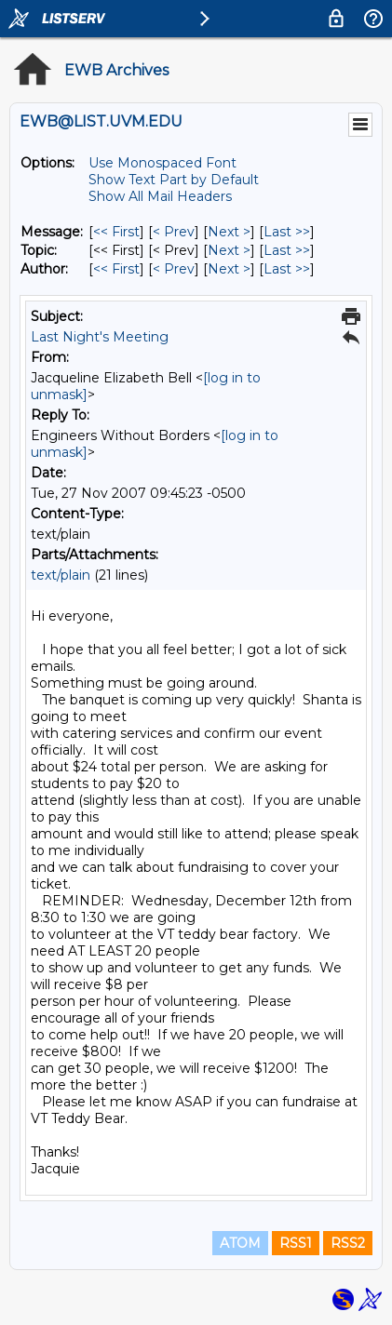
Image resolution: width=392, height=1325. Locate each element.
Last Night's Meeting (100, 336)
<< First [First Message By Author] (116, 269)
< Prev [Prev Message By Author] (174, 269)
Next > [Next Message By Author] (229, 269)
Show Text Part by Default (173, 179)
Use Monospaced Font (162, 162)
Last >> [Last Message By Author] (287, 269)
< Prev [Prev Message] (174, 231)
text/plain (60, 575)
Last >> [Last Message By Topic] (287, 250)
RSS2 (348, 1243)
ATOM (240, 1243)
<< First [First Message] (116, 231)
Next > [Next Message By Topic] (229, 250)
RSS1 (295, 1243)
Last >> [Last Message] (287, 231)
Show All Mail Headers (160, 196)
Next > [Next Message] (229, 231)
